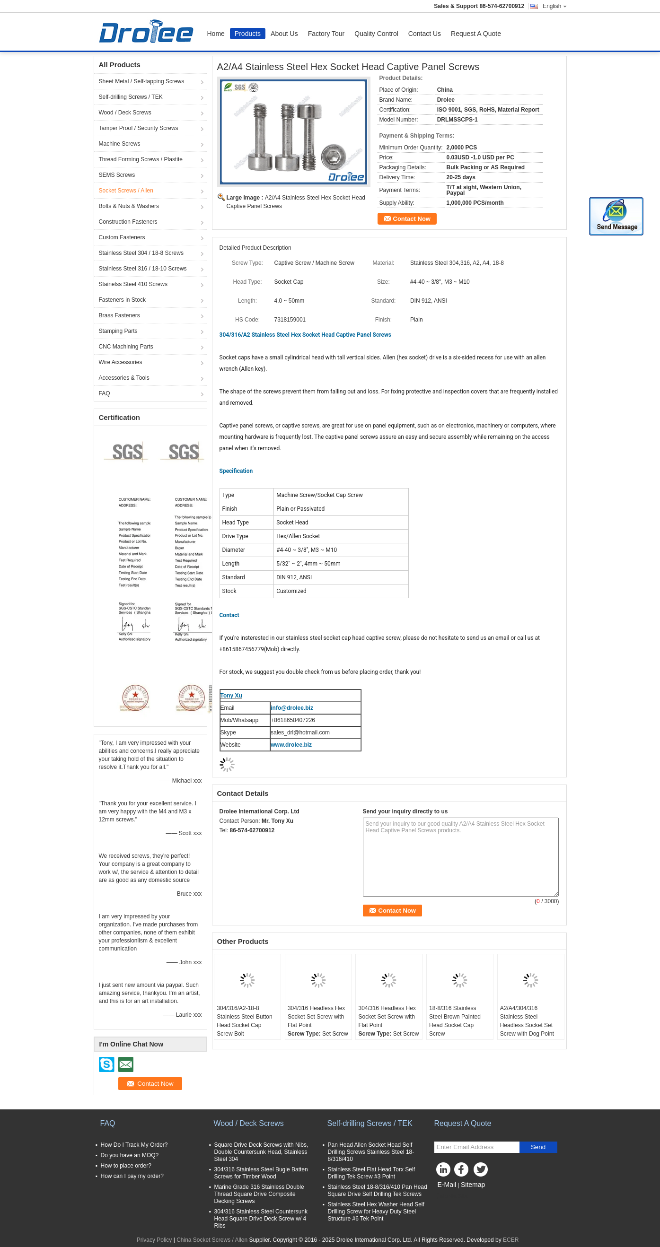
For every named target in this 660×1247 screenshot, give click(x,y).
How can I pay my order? (132, 1176)
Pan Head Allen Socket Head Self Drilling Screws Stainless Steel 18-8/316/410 (371, 1152)
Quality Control (376, 33)
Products (248, 33)
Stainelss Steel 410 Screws (133, 284)
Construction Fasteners (128, 221)
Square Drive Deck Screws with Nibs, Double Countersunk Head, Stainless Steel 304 (261, 1152)
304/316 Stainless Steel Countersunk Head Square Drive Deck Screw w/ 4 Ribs (261, 1218)
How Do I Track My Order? (134, 1145)
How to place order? (126, 1165)
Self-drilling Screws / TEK (131, 97)
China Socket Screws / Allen (211, 1240)
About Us (284, 33)
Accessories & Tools (124, 378)
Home (216, 33)
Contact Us (424, 33)
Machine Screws (120, 143)
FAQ (104, 393)
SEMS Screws (117, 175)
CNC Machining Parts (126, 346)
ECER (511, 1240)
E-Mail (447, 1184)
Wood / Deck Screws (125, 112)
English (554, 6)
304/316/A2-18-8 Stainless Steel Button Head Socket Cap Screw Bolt (244, 1021)
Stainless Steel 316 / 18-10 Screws (143, 268)
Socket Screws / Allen (126, 190)
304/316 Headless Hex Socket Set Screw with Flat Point (316, 1017)
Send (538, 1147)
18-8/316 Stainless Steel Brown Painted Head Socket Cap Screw (455, 1021)
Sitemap (473, 1184)
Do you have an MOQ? (130, 1155)
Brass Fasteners (119, 315)
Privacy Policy (154, 1240)
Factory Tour (326, 33)
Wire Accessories (120, 362)
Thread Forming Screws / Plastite (141, 159)
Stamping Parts (118, 331)
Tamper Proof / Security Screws (138, 128)
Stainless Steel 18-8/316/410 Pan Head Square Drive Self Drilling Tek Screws (377, 1190)
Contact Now (412, 218)
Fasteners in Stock (122, 299)
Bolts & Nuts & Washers (129, 206)
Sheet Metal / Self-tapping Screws (142, 81)
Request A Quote (476, 33)
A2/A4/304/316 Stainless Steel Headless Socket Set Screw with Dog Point (527, 1021)
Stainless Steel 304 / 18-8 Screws (141, 253)
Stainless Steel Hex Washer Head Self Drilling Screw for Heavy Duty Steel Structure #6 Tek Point (376, 1211)
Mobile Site (451, 1196)
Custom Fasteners (122, 237)
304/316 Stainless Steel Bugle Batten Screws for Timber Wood (261, 1173)
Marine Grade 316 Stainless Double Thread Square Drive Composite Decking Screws (259, 1194)
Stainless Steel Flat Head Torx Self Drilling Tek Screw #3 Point (371, 1173)
